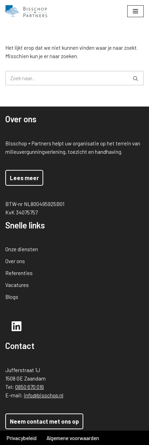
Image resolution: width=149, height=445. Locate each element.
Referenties (19, 273)
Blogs (11, 297)
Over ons (15, 261)
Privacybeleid (22, 438)
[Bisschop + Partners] (26, 11)
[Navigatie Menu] (135, 11)
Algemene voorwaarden (72, 438)
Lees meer (24, 177)
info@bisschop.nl (43, 395)
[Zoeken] (66, 78)
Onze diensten (21, 249)
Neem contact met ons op (44, 421)
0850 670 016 (29, 387)
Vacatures (17, 285)
